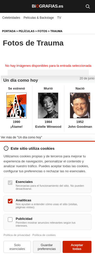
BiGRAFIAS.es (47, 6)
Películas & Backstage (39, 17)
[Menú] (8, 6)
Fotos (42, 31)
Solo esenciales (17, 247)
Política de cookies (44, 235)
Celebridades (11, 17)
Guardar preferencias (47, 247)
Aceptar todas (77, 247)
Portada (8, 31)
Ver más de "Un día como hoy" (21, 137)
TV (59, 17)
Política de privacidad (17, 235)
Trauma (56, 31)
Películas (26, 31)
